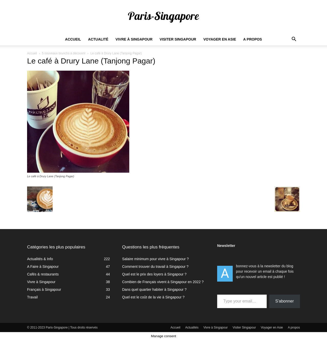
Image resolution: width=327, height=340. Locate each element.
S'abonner (284, 301)
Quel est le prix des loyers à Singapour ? (154, 274)
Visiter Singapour (178, 39)
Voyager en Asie (219, 39)
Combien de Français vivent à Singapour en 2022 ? (163, 282)
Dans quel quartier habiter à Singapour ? (154, 289)
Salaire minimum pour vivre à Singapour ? (155, 259)
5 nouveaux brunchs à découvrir (64, 53)
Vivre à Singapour (134, 39)
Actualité (98, 39)
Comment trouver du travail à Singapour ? (155, 267)
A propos (252, 39)
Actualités (191, 327)
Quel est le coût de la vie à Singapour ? (153, 297)
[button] (294, 39)
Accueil (73, 39)
